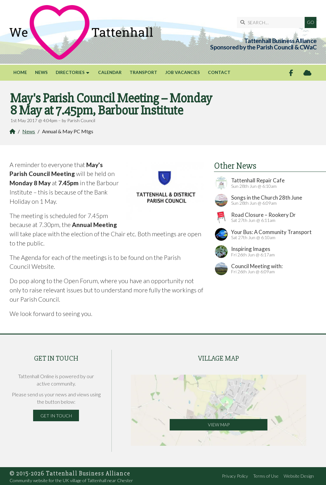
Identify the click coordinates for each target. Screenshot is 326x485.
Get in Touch (56, 415)
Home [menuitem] (20, 72)
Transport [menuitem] (143, 72)
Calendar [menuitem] (110, 72)
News (28, 131)
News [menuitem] (41, 72)
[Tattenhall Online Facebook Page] (291, 73)
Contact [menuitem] (219, 72)
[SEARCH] (272, 22)
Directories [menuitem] (70, 72)
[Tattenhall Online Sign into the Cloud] (307, 73)
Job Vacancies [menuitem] (182, 72)
